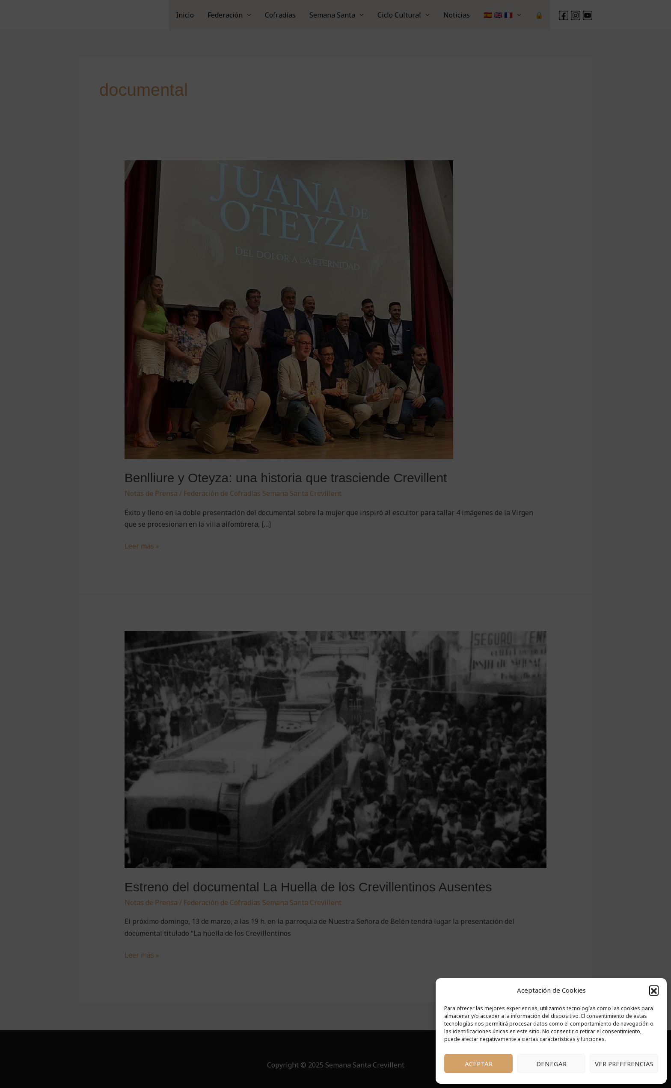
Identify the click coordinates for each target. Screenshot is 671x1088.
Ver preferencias (624, 1063)
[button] (654, 990)
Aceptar (479, 1063)
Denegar (551, 1063)
